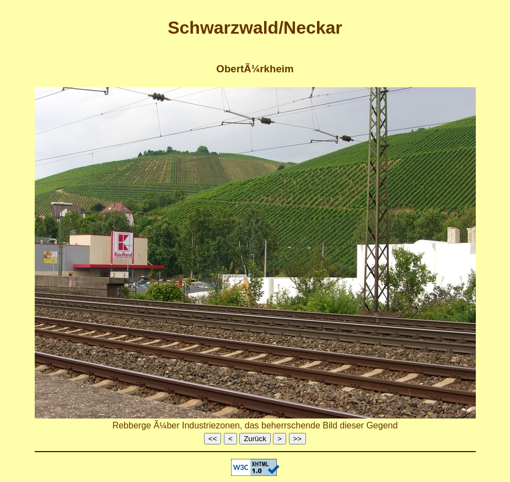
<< (212, 439)
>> (297, 439)
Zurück (255, 439)
